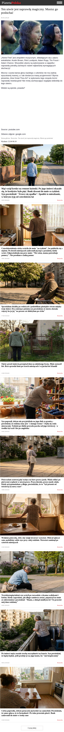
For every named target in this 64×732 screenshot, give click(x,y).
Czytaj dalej (32, 728)
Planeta (11, 2)
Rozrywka (60, 200)
